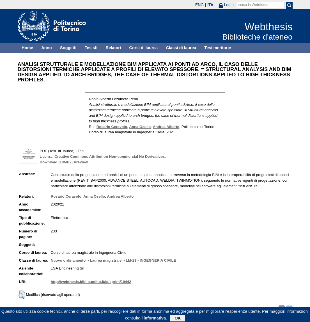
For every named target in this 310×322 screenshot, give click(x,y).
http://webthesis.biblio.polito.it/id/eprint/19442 (91, 282)
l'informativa (153, 319)
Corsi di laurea (143, 47)
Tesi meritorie (217, 47)
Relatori (113, 47)
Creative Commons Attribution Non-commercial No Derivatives (109, 156)
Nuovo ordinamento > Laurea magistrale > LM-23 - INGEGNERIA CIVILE (113, 260)
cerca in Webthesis (253, 5)
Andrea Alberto (166, 127)
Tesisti (91, 47)
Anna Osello (140, 127)
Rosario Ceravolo (112, 127)
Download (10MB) (55, 162)
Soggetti (68, 47)
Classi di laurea (181, 47)
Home (27, 47)
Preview (81, 162)
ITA (210, 5)
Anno (46, 47)
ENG (199, 5)
